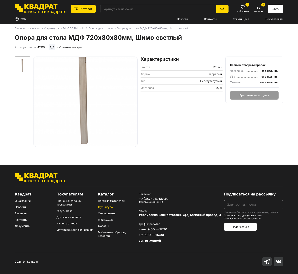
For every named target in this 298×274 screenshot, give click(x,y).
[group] (85, 105)
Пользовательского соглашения (242, 218)
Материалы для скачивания (74, 229)
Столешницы (106, 213)
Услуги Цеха (241, 19)
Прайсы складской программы (68, 202)
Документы (22, 225)
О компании (23, 200)
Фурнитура (105, 207)
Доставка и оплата (68, 217)
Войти (275, 8)
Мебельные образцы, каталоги (112, 234)
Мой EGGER (105, 219)
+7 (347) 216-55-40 (153, 198)
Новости (182, 19)
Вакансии (21, 213)
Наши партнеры (66, 223)
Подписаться (240, 226)
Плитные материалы (111, 200)
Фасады (103, 225)
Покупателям (274, 19)
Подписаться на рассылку (250, 194)
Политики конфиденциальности (242, 215)
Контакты (210, 19)
